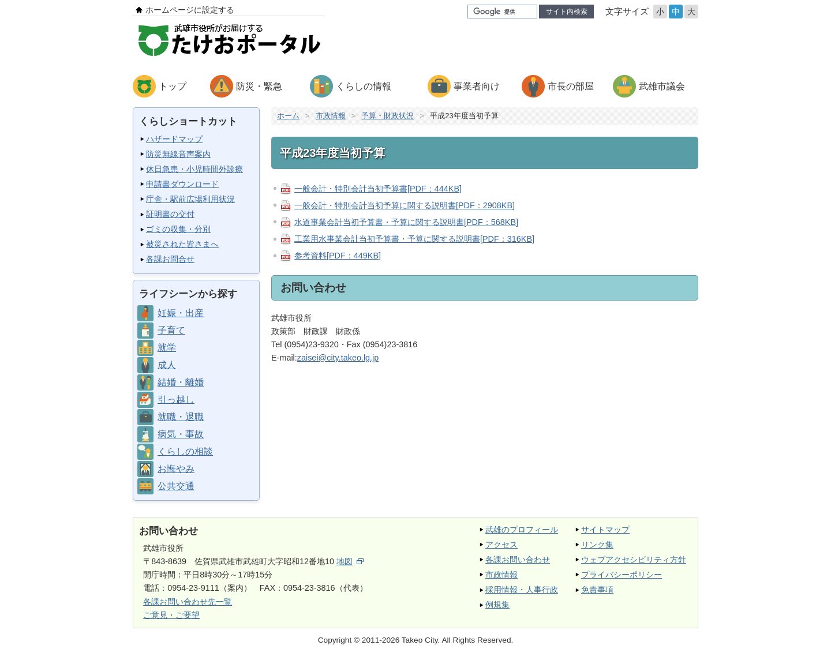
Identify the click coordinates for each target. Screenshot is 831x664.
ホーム (288, 115)
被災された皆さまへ (182, 244)
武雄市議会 (662, 86)
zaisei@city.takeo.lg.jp (338, 357)
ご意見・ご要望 (171, 615)
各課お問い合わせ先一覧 (187, 601)
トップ (172, 86)
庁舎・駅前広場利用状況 (190, 199)
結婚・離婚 (181, 382)
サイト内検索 (566, 11)
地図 (350, 561)
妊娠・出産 (181, 313)
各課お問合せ (170, 259)
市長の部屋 (571, 86)
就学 (167, 347)
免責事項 (597, 589)
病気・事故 (181, 434)
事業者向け (477, 86)
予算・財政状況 (387, 115)
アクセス (501, 544)
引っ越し (176, 399)
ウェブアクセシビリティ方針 (633, 559)
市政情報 (331, 115)
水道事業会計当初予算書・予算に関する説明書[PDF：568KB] (406, 222)
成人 (167, 365)
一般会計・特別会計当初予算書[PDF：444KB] (378, 188)
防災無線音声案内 (178, 154)
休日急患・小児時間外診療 (194, 169)
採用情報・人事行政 (521, 589)
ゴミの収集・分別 (178, 229)
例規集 (497, 604)
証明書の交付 (170, 214)
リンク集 (597, 544)
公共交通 (176, 486)
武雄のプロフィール (521, 529)
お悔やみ (176, 469)
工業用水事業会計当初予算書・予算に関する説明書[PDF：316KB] (414, 238)
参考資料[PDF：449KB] (337, 255)
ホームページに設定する (189, 9)
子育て (171, 330)
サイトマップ (605, 529)
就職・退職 (181, 417)
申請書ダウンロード (182, 184)
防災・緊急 (259, 86)
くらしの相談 (185, 451)
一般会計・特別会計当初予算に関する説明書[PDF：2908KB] (404, 205)
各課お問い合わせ (517, 559)
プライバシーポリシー (621, 574)
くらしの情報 (363, 86)
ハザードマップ (174, 139)
